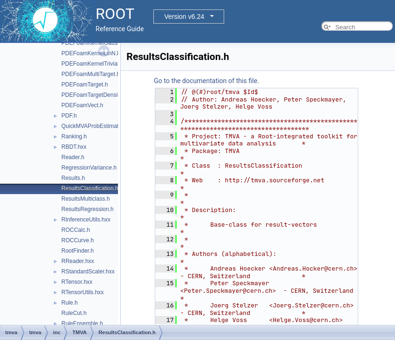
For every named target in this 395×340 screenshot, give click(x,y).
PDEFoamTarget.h (84, 84)
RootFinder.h (77, 250)
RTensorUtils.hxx (82, 292)
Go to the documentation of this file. (206, 81)
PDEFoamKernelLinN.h (90, 53)
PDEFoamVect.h (82, 105)
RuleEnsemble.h (82, 323)
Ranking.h (74, 136)
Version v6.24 (184, 16)
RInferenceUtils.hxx (85, 219)
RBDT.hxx (73, 147)
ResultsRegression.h (87, 209)
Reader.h (72, 157)
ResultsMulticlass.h (85, 199)
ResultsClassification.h (89, 188)
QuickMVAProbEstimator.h (94, 126)
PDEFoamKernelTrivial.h (92, 63)
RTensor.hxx (76, 282)
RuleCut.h (73, 313)
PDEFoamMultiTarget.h (90, 74)
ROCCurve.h (77, 240)
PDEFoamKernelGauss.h (93, 43)
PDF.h (69, 115)
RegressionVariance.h (89, 167)
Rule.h (69, 302)
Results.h (73, 178)
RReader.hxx (77, 261)
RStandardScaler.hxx (88, 271)
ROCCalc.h (75, 230)
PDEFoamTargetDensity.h (93, 95)
